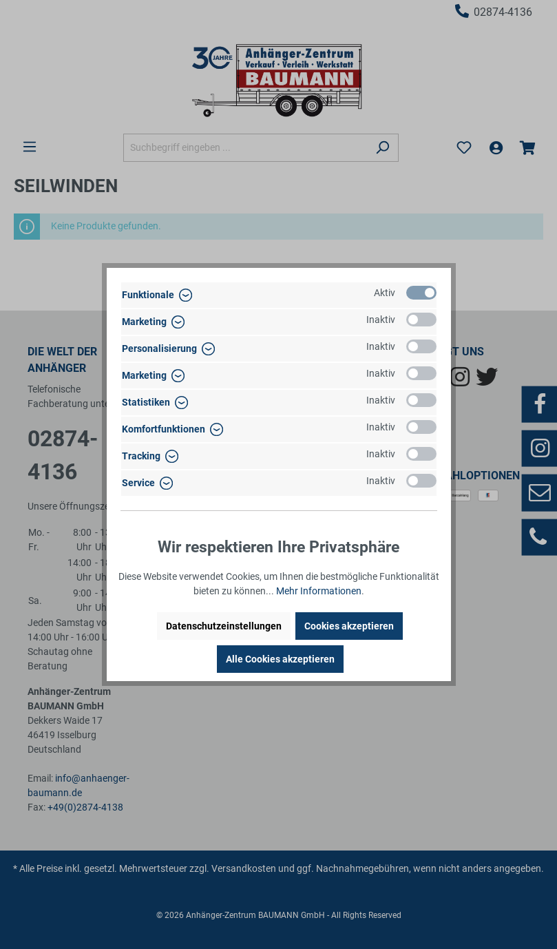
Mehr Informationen (318, 590)
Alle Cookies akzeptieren (280, 659)
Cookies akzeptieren (349, 626)
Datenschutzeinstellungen (224, 626)
